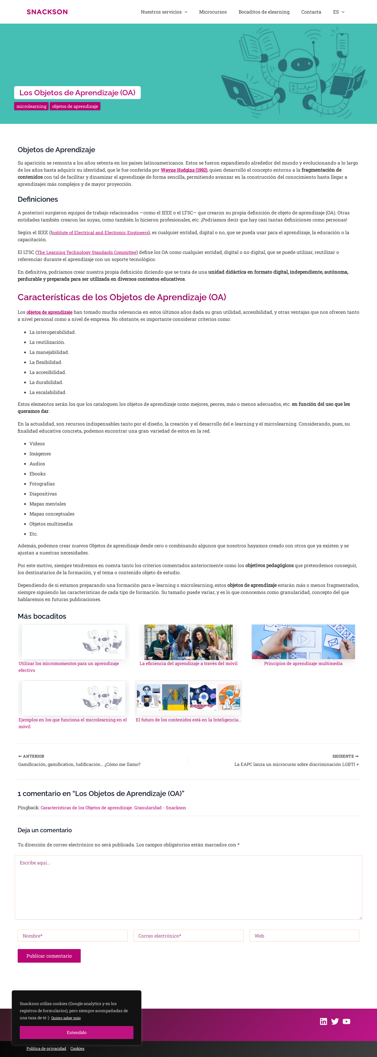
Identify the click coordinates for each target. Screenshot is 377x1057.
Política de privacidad (49, 1048)
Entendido (77, 1032)
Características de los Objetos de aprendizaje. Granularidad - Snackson (119, 810)
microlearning (32, 106)
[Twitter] (335, 1021)
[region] (76, 1017)
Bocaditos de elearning (279, 12)
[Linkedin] (324, 1021)
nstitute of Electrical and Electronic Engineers (103, 232)
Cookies (83, 1048)
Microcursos (234, 12)
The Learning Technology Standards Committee (90, 252)
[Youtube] (346, 1021)
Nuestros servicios (191, 12)
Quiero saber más (68, 1017)
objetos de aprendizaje (79, 106)
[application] (212, 12)
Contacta (321, 12)
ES (342, 12)
